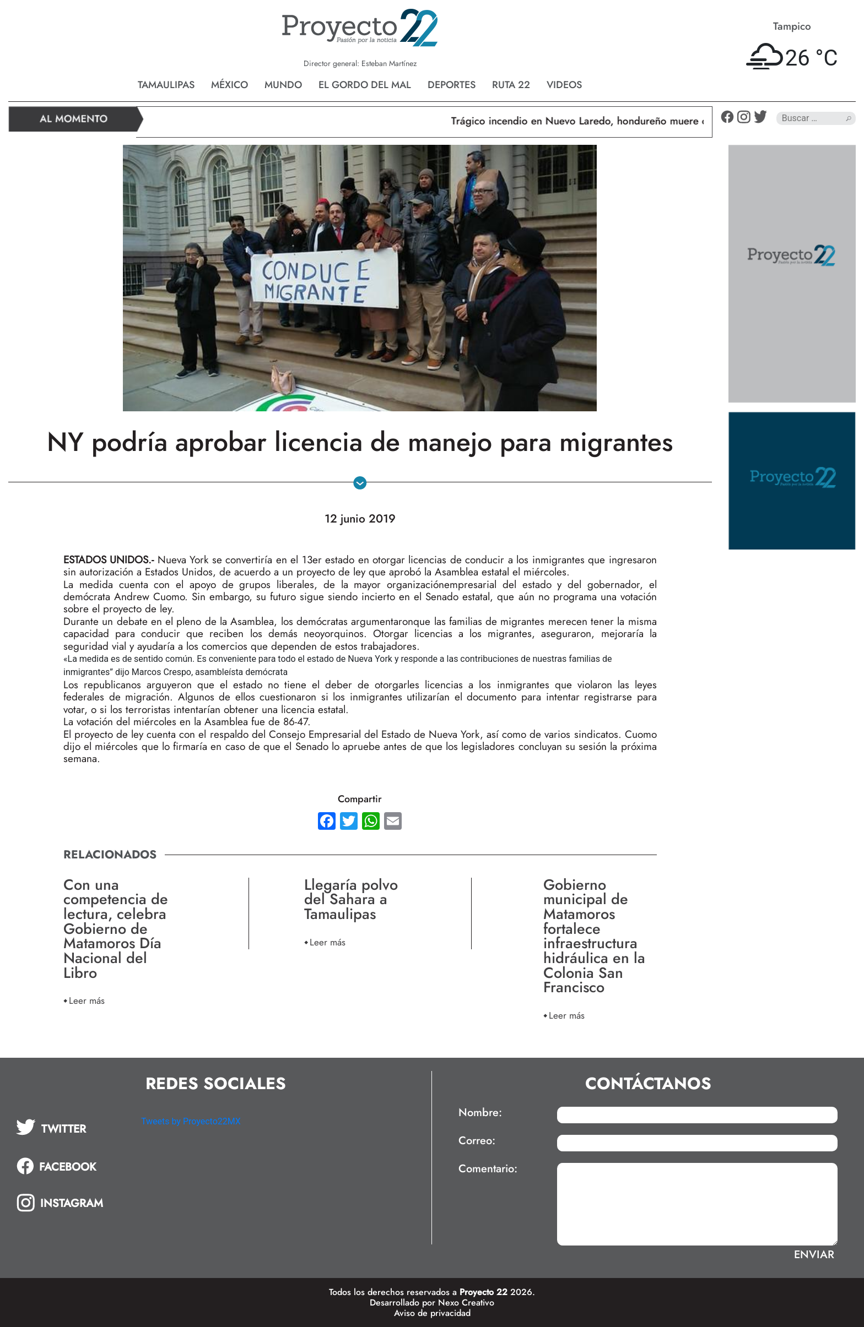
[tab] (70, 1127)
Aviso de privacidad (432, 1313)
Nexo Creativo (466, 1302)
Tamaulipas (166, 85)
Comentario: (487, 1169)
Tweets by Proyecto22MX (191, 1121)
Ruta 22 (511, 85)
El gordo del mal (364, 85)
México (229, 85)
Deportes (452, 85)
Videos (564, 85)
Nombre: (480, 1113)
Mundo (283, 85)
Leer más (87, 1000)
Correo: (476, 1141)
